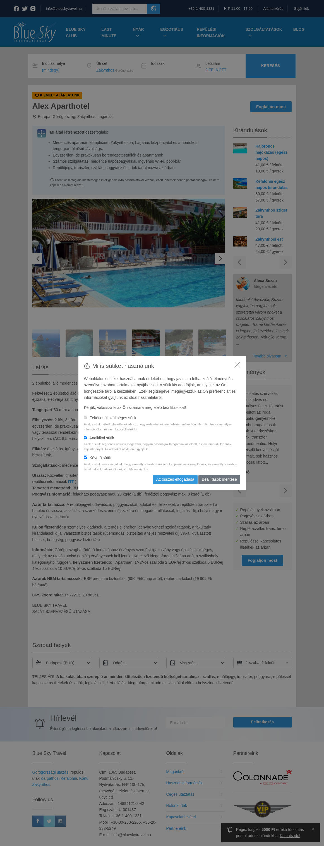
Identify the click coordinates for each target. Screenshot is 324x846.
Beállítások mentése (219, 479)
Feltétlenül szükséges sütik (110, 418)
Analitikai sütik (99, 438)
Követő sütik (97, 458)
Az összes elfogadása (175, 479)
